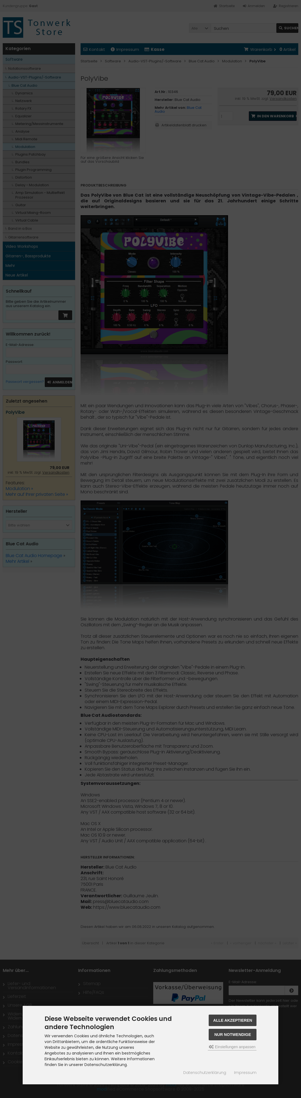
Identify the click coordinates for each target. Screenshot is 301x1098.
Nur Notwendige (232, 1034)
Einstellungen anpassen (232, 1047)
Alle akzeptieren (232, 1020)
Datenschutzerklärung (204, 1072)
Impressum (245, 1072)
